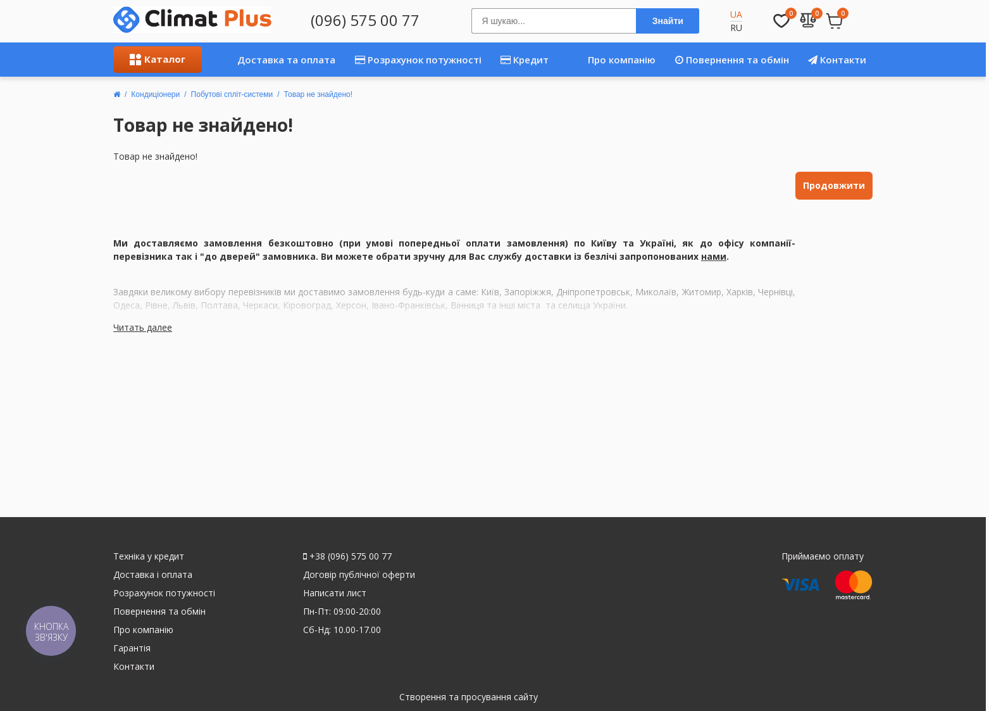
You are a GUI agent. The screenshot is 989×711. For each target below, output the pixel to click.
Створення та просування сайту (468, 697)
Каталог (157, 59)
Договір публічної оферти (359, 574)
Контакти (837, 59)
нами (713, 256)
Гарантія (132, 648)
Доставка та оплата (271, 59)
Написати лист (334, 593)
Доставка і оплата (152, 574)
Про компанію (608, 59)
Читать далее (142, 327)
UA (736, 14)
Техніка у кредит (148, 556)
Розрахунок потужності (418, 59)
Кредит (525, 59)
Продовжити (834, 185)
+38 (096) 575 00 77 (347, 556)
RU (736, 28)
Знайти (667, 21)
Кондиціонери (155, 94)
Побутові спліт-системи (232, 94)
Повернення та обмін (732, 59)
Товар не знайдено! (318, 94)
